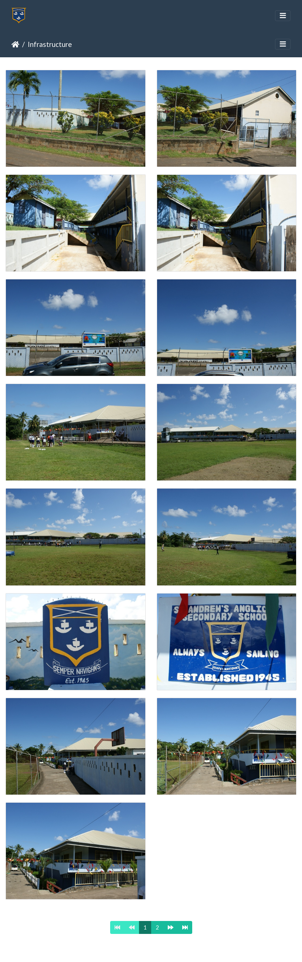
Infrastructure (50, 44)
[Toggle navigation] (283, 15)
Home (15, 44)
